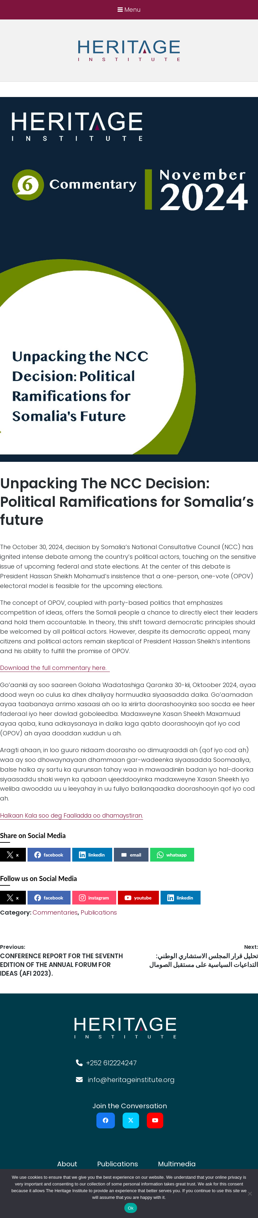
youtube (138, 898)
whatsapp (172, 855)
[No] (249, 1193)
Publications (99, 913)
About (67, 1156)
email (131, 855)
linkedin (92, 855)
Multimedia (177, 1156)
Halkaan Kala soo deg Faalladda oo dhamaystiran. (78, 815)
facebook (48, 855)
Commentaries (55, 913)
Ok (130, 1208)
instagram (94, 898)
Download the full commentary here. (57, 668)
